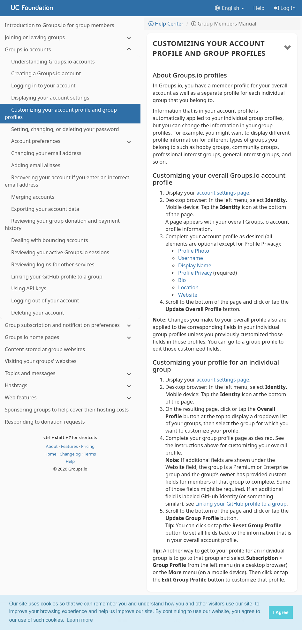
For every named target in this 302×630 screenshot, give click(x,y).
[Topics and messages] (70, 373)
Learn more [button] (80, 620)
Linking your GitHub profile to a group (241, 503)
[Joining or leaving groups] (70, 37)
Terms (90, 454)
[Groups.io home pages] (70, 337)
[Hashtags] (70, 385)
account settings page (222, 192)
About (52, 446)
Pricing (87, 446)
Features (70, 446)
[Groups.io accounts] (70, 49)
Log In (285, 7)
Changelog (71, 454)
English (229, 7)
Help (259, 7)
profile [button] (242, 85)
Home (50, 454)
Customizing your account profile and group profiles (209, 48)
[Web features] (70, 397)
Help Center (166, 23)
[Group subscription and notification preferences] (70, 325)
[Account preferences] (70, 141)
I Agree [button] (280, 612)
